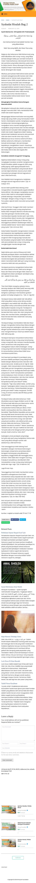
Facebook (15, 519)
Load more (18, 857)
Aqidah (7, 20)
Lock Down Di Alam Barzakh (10, 661)
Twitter (22, 519)
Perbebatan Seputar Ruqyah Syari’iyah (13, 533)
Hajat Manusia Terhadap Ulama (11, 636)
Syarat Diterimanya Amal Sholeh (11, 587)
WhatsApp (5, 522)
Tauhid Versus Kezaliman (9, 683)
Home (2, 20)
